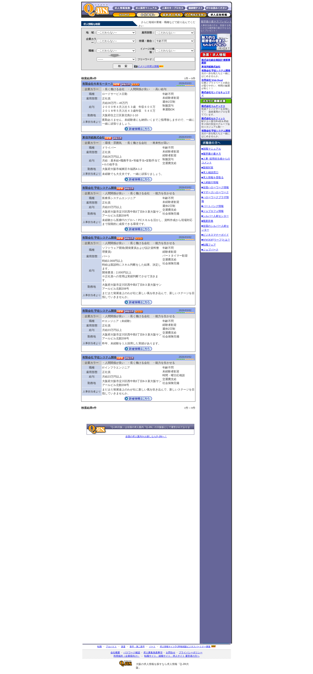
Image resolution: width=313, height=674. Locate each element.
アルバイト (111, 646)
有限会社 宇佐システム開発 (215, 70)
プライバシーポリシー (190, 652)
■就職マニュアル (211, 148)
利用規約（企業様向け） (127, 656)
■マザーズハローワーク (215, 192)
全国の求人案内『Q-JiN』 (140, 427)
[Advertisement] (216, 319)
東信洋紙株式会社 (210, 66)
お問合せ (170, 652)
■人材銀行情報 (209, 182)
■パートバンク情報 (212, 206)
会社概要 (115, 652)
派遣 (123, 646)
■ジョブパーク (209, 249)
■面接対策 (207, 167)
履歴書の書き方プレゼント (216, 21)
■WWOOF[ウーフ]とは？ (215, 239)
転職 (99, 646)
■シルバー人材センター (215, 216)
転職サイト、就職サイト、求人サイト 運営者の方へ (171, 656)
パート (152, 646)
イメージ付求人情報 (148, 66)
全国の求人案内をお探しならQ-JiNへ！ (146, 436)
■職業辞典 (207, 221)
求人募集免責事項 (152, 652)
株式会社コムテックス (213, 106)
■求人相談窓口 (209, 172)
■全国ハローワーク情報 (215, 187)
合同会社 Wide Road (212, 80)
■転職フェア (208, 244)
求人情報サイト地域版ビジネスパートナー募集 (185, 646)
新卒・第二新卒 (137, 646)
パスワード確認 (131, 652)
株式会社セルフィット (213, 118)
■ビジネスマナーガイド (215, 234)
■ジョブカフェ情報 (212, 211)
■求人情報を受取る (212, 177)
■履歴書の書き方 (211, 153)
